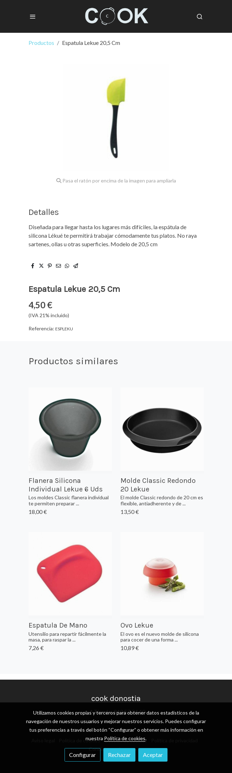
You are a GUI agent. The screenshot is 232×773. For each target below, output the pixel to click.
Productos (41, 42)
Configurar (82, 754)
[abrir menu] (33, 16)
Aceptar (153, 754)
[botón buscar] (199, 16)
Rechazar (119, 754)
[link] (116, 16)
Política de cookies (124, 738)
